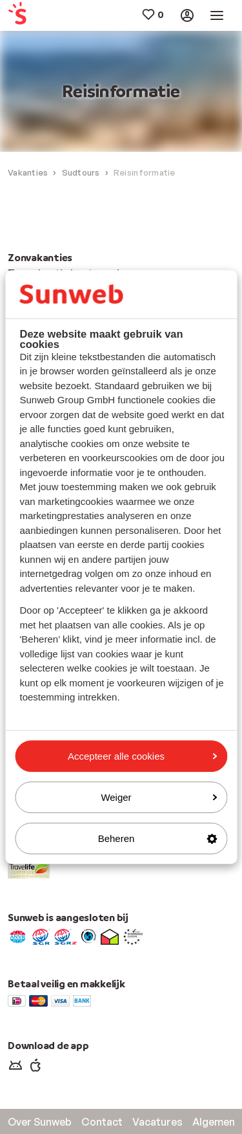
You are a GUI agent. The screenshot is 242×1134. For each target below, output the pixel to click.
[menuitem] (26, 16)
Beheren (157, 838)
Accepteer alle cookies (142, 756)
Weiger (159, 797)
